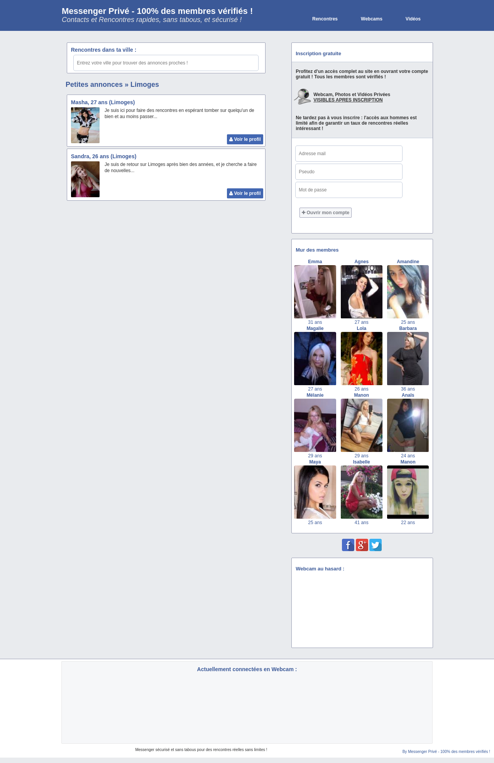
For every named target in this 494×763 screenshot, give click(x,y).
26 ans (362, 389)
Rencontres (325, 19)
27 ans (362, 322)
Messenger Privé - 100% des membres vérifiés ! (157, 11)
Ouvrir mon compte (325, 212)
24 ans (408, 455)
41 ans (362, 522)
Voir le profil (245, 139)
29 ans (315, 455)
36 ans (408, 389)
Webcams (371, 19)
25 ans (408, 322)
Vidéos (413, 19)
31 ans (315, 322)
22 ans (408, 522)
